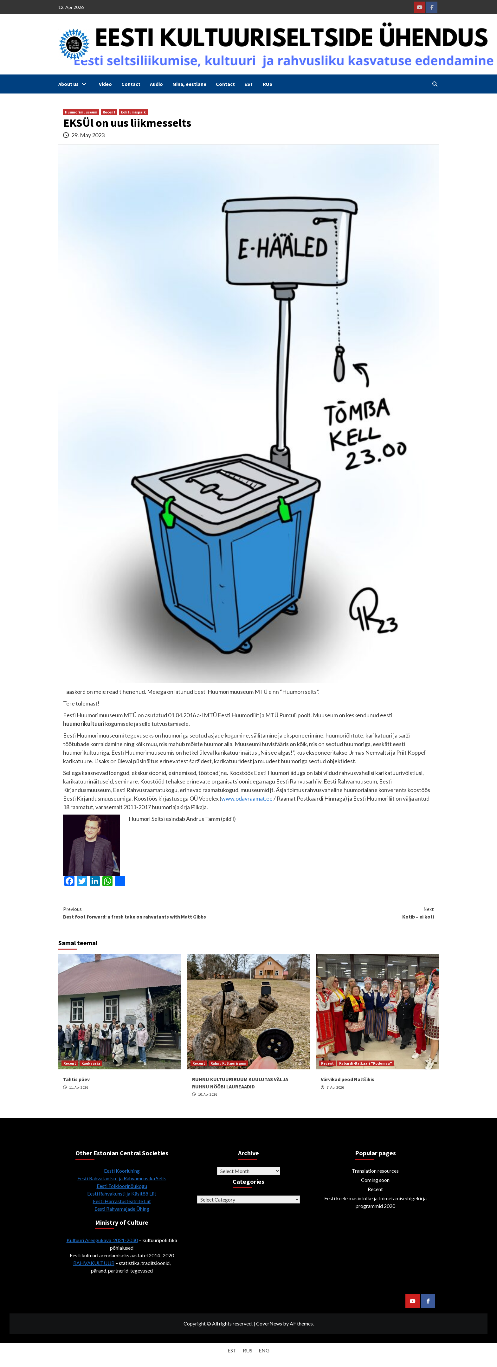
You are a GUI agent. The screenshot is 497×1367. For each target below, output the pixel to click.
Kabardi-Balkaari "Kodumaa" (365, 1063)
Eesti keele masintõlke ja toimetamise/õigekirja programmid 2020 (375, 1202)
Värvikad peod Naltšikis (347, 1079)
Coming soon (375, 1180)
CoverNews (269, 1323)
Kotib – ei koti (341, 912)
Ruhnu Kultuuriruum (228, 1063)
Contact (130, 84)
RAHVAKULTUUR (93, 1263)
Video (105, 84)
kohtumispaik (133, 112)
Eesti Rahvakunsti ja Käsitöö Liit (121, 1193)
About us (73, 84)
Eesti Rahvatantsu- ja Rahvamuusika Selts (121, 1178)
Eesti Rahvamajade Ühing (121, 1209)
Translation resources (375, 1171)
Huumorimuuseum (81, 112)
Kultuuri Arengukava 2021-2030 (102, 1240)
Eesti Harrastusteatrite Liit (122, 1201)
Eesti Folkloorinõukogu (122, 1186)
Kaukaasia (90, 1063)
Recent (109, 112)
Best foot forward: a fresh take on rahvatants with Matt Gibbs (155, 912)
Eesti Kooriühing (122, 1171)
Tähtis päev (76, 1079)
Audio (156, 84)
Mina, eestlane (189, 84)
